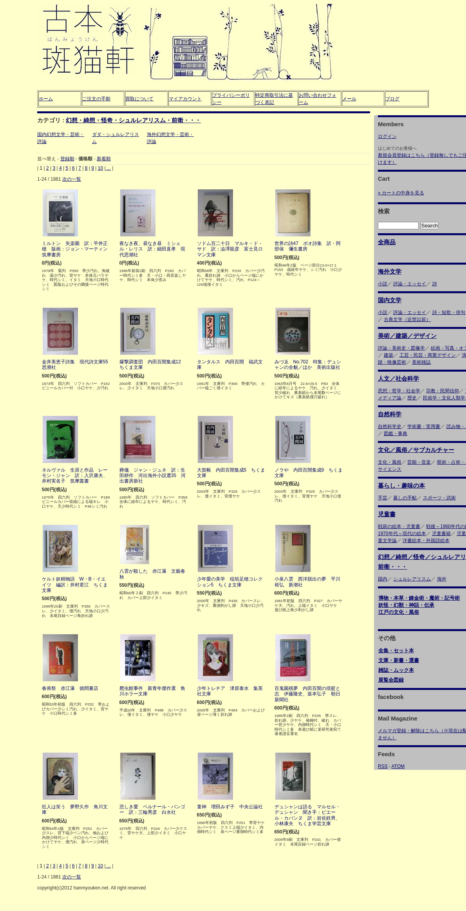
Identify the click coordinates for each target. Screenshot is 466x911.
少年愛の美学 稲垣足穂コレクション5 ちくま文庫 (230, 581)
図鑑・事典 (395, 433)
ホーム (46, 99)
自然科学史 (389, 426)
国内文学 (389, 300)
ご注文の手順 (96, 99)
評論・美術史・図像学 (401, 348)
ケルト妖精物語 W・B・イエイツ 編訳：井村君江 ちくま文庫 (75, 584)
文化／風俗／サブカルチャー (416, 449)
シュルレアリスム (412, 579)
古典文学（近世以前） (407, 319)
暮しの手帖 (405, 498)
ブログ (392, 99)
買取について (139, 99)
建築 (388, 355)
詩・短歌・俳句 (448, 312)
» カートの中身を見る (401, 193)
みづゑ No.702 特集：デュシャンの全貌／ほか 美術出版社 (308, 364)
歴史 (412, 398)
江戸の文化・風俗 (398, 612)
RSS (383, 766)
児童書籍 (441, 533)
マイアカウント (185, 99)
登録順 (67, 159)
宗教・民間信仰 (442, 391)
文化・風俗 (389, 462)
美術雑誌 (421, 362)
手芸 (382, 498)
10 (100, 168)
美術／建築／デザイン (407, 335)
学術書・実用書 (423, 426)
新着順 (104, 159)
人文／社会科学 (398, 378)
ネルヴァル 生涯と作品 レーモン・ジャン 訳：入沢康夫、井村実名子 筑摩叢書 (75, 475)
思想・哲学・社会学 (399, 391)
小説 (382, 284)
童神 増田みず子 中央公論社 (230, 806)
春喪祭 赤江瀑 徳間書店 (70, 688)
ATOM (398, 766)
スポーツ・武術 (439, 498)
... (108, 168)
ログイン (387, 136)
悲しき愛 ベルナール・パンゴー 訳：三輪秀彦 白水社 (152, 809)
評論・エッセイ (409, 284)
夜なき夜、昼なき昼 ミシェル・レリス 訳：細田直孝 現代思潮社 (152, 249)
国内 (382, 579)
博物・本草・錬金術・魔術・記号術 (419, 598)
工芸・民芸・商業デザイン (427, 355)
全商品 (387, 242)
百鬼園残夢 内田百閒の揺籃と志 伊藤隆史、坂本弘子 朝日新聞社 (307, 694)
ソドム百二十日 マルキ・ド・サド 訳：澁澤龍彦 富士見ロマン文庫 (230, 249)
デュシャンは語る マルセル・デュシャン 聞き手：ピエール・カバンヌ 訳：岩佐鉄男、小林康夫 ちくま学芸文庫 (307, 815)
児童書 (387, 514)
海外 (441, 579)
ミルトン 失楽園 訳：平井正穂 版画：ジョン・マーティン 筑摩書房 (77, 249)
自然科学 (389, 414)
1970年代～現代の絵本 (402, 533)
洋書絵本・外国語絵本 (426, 540)
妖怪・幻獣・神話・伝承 (406, 605)
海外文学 (389, 271)
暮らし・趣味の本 (401, 485)
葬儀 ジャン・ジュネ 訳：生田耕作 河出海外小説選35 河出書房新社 (152, 475)
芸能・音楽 (419, 462)
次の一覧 (71, 179)
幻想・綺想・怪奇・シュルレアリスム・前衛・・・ (133, 120)
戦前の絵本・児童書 (399, 526)
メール (349, 99)
